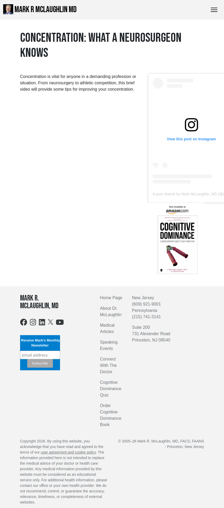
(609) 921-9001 (146, 304)
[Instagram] (33, 323)
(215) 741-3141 (146, 317)
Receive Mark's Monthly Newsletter (40, 343)
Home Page (111, 297)
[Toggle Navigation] (214, 9)
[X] (50, 321)
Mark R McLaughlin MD (40, 9)
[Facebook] (23, 323)
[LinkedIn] (42, 323)
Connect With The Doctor (108, 365)
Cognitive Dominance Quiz (110, 388)
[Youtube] (60, 323)
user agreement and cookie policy (68, 452)
